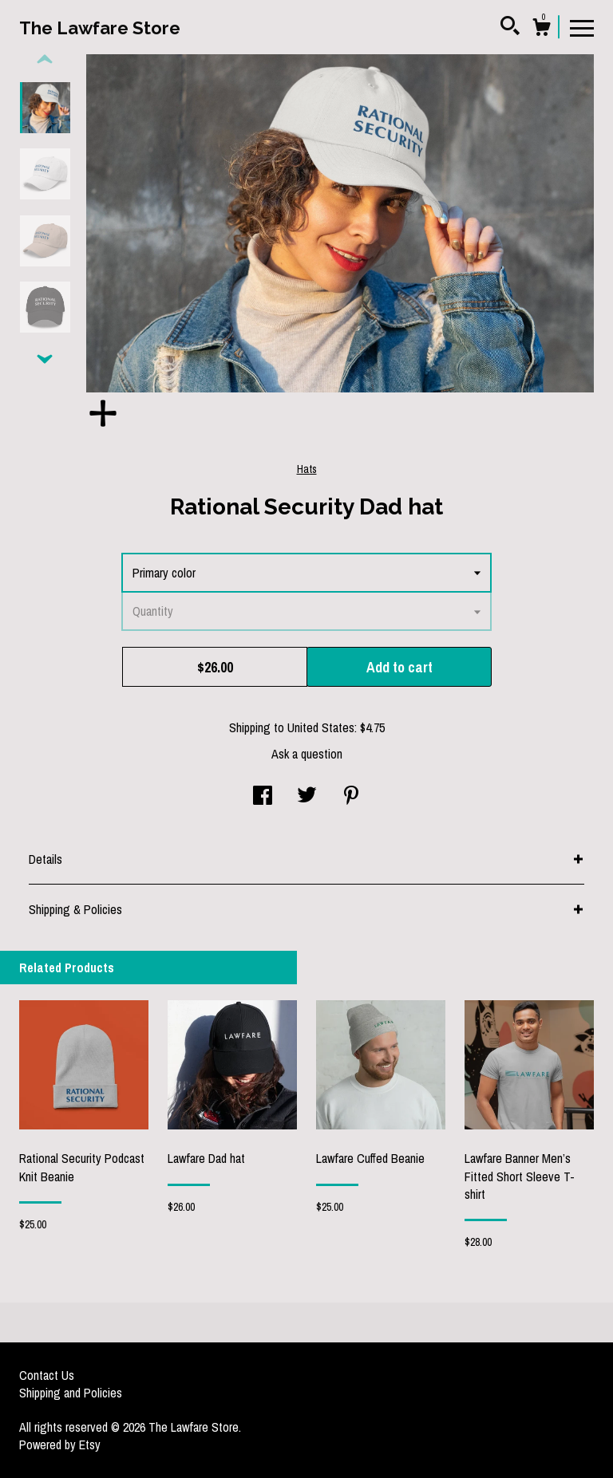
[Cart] (541, 29)
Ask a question (306, 754)
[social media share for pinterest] (351, 797)
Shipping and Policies (70, 1392)
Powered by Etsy (60, 1444)
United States (320, 727)
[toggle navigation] (582, 27)
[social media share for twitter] (307, 797)
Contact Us (46, 1375)
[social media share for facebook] (262, 797)
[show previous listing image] (44, 60)
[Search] (510, 28)
